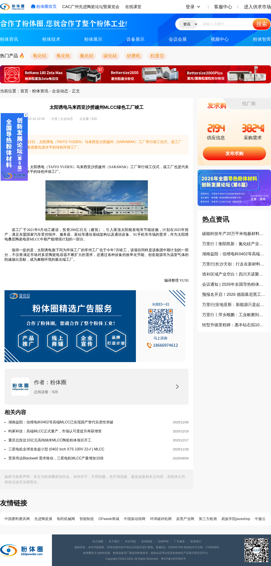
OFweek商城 (108, 519)
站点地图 (97, 541)
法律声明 (163, 541)
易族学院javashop (235, 519)
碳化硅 (110, 55)
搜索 (261, 24)
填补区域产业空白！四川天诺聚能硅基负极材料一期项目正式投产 (234, 274)
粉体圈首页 (44, 6)
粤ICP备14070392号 (173, 558)
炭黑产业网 (185, 519)
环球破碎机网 (161, 519)
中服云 (260, 519)
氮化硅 (86, 55)
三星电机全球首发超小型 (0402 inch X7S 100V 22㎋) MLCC (56, 449)
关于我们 (114, 541)
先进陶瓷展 (43, 519)
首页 (24, 91)
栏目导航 (130, 541)
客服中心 (223, 7)
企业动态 (60, 91)
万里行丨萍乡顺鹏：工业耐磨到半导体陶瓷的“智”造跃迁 (234, 315)
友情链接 (146, 541)
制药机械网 (66, 519)
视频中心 (220, 39)
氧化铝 (40, 55)
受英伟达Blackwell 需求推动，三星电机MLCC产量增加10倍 (56, 458)
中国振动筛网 (134, 519)
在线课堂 (133, 7)
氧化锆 (63, 55)
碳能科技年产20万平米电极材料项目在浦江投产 (234, 233)
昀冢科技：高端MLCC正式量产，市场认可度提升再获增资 (55, 431)
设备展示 (135, 39)
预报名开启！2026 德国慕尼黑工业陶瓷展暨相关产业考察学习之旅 (234, 294)
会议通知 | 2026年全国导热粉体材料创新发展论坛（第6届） (234, 284)
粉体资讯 (9, 39)
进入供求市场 (257, 7)
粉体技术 (51, 39)
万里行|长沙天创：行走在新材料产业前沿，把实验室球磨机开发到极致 (234, 264)
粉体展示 (93, 39)
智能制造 (86, 519)
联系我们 (195, 541)
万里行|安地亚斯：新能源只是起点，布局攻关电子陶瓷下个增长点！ (234, 304)
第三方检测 (208, 519)
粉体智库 (262, 39)
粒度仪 (157, 55)
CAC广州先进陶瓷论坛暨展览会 (90, 7)
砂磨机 (133, 55)
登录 (190, 7)
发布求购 (234, 153)
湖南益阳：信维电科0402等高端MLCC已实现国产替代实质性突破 (60, 422)
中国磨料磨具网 (17, 519)
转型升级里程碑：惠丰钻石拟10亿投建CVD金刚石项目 (234, 325)
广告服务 (179, 541)
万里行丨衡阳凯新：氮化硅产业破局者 (234, 244)
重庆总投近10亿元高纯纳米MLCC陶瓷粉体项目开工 (49, 440)
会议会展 (178, 39)
